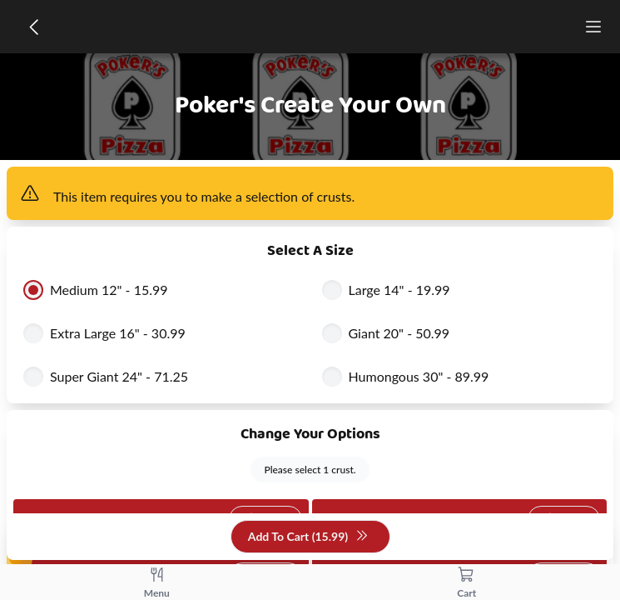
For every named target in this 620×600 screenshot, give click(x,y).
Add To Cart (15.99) (308, 537)
